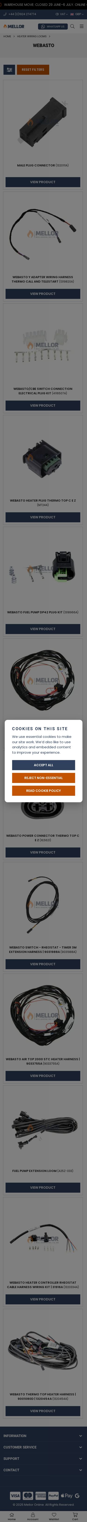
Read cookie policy (43, 790)
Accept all (43, 765)
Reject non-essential (43, 778)
